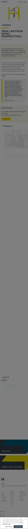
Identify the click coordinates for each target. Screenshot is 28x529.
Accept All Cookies (18, 526)
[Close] (26, 519)
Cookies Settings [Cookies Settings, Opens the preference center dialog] (8, 526)
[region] (14, 523)
